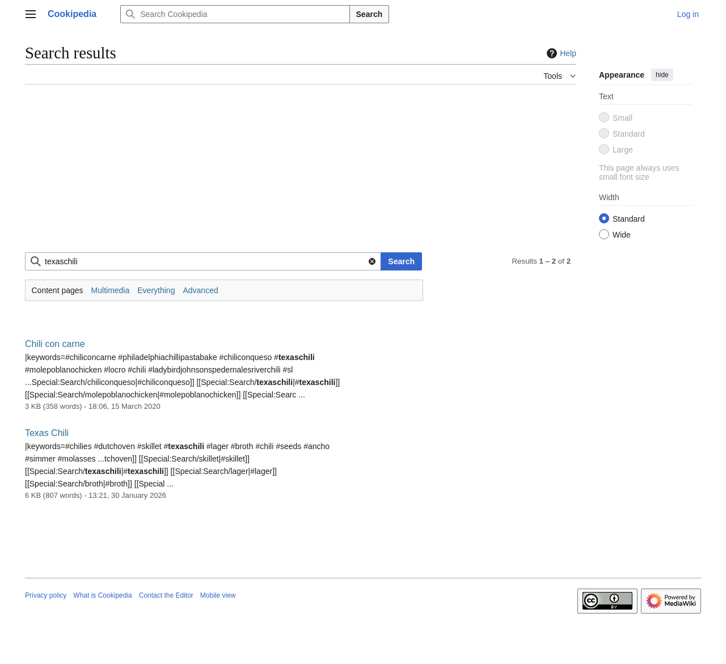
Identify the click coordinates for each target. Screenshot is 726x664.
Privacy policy (45, 595)
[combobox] (203, 261)
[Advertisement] (300, 173)
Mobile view (218, 595)
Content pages (57, 290)
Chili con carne (55, 344)
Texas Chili (47, 433)
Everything (156, 290)
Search (369, 14)
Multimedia (110, 290)
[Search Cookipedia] (234, 14)
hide (662, 75)
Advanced (200, 290)
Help (560, 53)
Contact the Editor (166, 595)
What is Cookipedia (102, 595)
